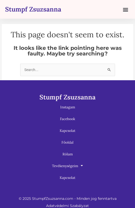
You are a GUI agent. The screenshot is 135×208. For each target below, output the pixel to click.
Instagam (67, 107)
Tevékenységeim (67, 165)
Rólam (68, 154)
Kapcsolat (67, 130)
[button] (125, 9)
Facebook (67, 119)
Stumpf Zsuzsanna (33, 9)
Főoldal (67, 142)
